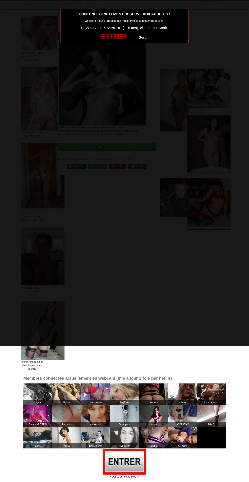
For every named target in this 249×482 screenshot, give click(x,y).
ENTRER (114, 36)
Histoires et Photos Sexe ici (124, 476)
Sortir (143, 37)
